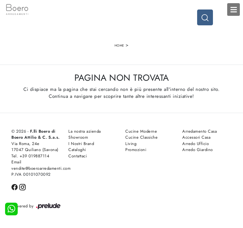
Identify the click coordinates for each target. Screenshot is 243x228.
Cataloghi (77, 150)
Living (130, 144)
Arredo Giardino (197, 150)
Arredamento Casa (199, 131)
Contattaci (77, 156)
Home (119, 45)
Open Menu (233, 9)
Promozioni (135, 150)
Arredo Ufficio (195, 144)
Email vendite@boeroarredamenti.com (36, 165)
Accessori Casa (196, 137)
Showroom (78, 137)
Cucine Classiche (141, 137)
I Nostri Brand (81, 144)
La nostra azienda (84, 131)
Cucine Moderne (141, 131)
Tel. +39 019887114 (30, 156)
